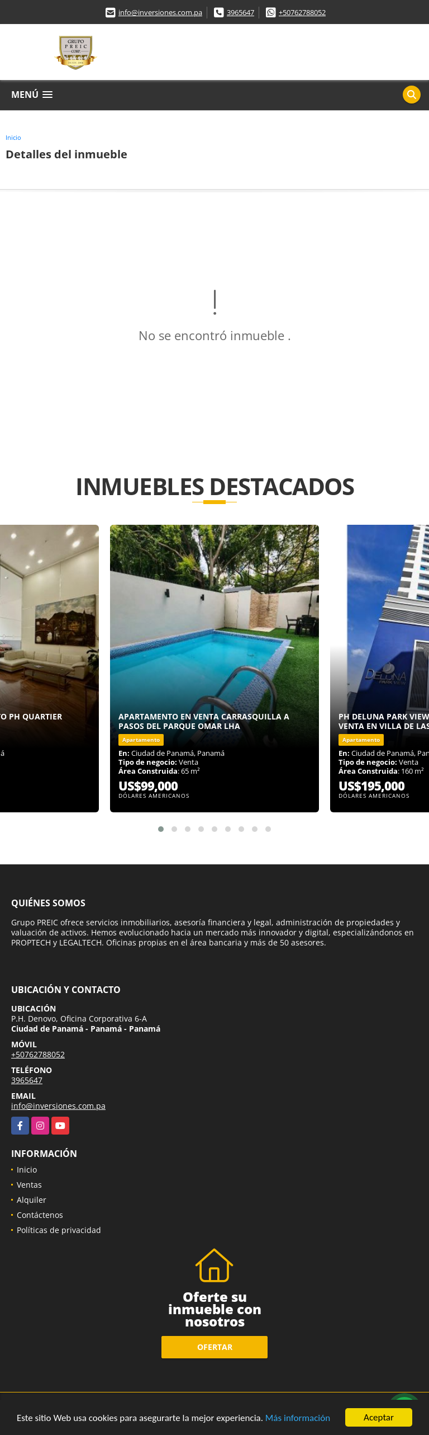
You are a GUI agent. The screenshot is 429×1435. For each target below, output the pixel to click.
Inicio (13, 137)
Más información (297, 1418)
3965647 (240, 12)
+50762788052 (302, 12)
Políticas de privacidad (59, 1230)
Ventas (29, 1184)
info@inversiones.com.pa (160, 12)
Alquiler (31, 1199)
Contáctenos (40, 1215)
